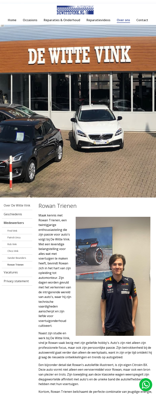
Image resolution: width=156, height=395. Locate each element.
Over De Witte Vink (17, 205)
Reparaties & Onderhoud (62, 20)
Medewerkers (14, 223)
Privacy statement (16, 281)
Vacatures (11, 272)
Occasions (30, 20)
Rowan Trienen (15, 264)
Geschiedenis (13, 214)
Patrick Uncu (14, 237)
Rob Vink (12, 244)
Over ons (123, 20)
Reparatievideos (98, 20)
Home (12, 20)
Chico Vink (12, 251)
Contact (142, 20)
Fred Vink (12, 230)
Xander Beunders (16, 258)
